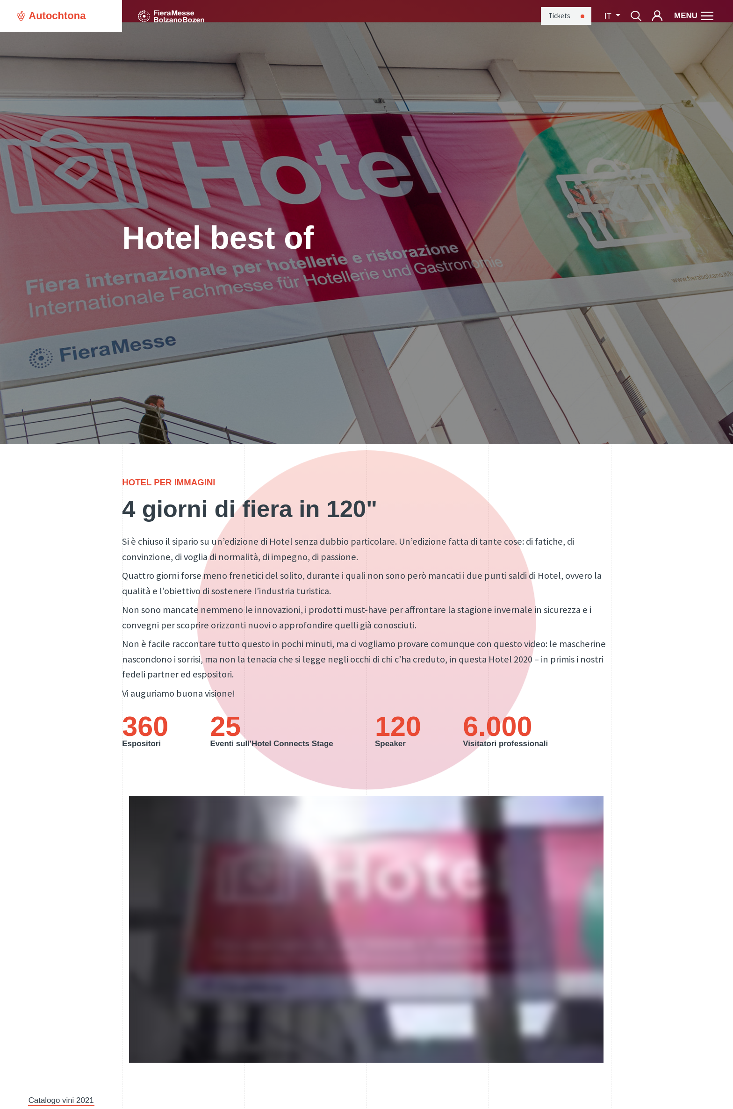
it (608, 16)
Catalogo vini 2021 (61, 1100)
